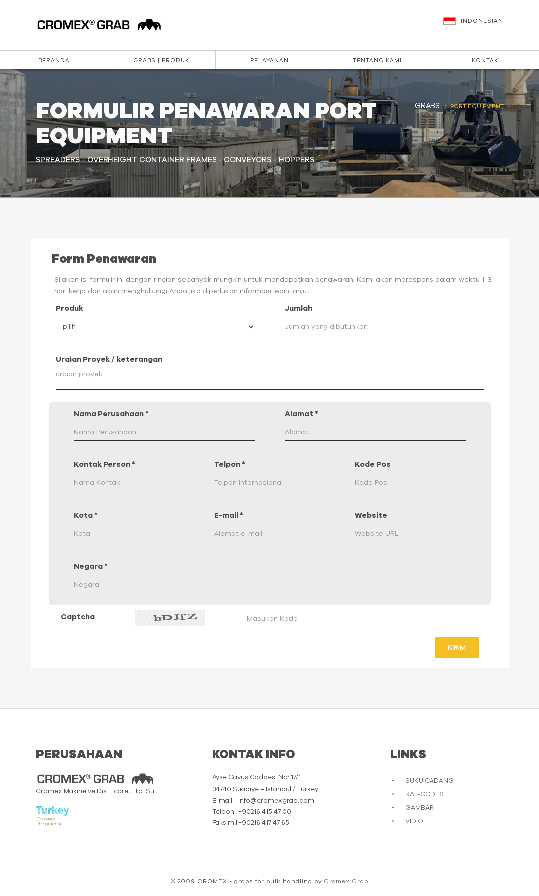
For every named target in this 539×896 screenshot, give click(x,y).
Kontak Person (104, 464)
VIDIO (414, 821)
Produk (69, 308)
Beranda (54, 60)
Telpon (229, 464)
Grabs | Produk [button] (161, 60)
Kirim (457, 647)
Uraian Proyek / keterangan (109, 359)
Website (371, 515)
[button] (486, 25)
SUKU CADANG (429, 781)
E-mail (228, 515)
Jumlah (298, 308)
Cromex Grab (346, 881)
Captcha (78, 617)
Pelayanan (269, 60)
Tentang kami (377, 60)
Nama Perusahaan (111, 414)
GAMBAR (419, 808)
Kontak (485, 60)
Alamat (301, 414)
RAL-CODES (424, 794)
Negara (91, 566)
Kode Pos (373, 464)
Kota (86, 515)
